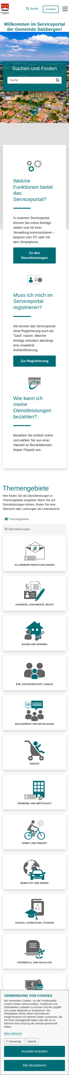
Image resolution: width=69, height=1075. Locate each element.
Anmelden (50, 9)
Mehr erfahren (12, 1033)
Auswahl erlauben (34, 1051)
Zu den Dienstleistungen (34, 255)
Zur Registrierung (34, 361)
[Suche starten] (58, 80)
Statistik (31, 1041)
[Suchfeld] (31, 80)
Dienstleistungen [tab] (17, 529)
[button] (32, 8)
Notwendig (15, 1041)
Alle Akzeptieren (34, 1065)
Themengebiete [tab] (17, 519)
